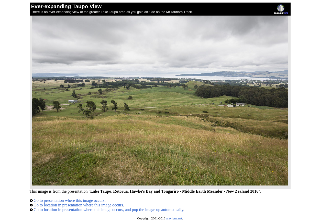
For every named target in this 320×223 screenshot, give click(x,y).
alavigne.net (174, 218)
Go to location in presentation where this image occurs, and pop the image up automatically (106, 209)
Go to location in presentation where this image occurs (76, 205)
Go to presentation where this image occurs (67, 200)
